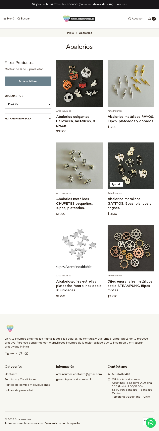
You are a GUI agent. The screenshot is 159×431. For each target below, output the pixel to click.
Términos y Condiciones (20, 379)
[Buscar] (23, 18)
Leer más (121, 4)
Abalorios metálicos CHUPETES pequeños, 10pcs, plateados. (74, 211)
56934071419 (119, 374)
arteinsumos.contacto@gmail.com (79, 374)
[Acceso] (136, 18)
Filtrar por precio (28, 118)
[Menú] (8, 18)
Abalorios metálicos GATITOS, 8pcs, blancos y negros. (129, 211)
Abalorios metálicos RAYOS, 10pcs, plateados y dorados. (131, 118)
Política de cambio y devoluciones (27, 384)
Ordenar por (14, 96)
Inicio (70, 33)
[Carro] (152, 18)
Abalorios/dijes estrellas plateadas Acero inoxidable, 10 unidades (79, 294)
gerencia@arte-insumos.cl (73, 379)
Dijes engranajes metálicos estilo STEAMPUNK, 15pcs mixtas (130, 294)
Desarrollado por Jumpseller (62, 423)
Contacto (11, 374)
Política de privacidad (19, 390)
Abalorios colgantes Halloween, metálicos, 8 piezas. (75, 120)
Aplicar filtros (28, 81)
